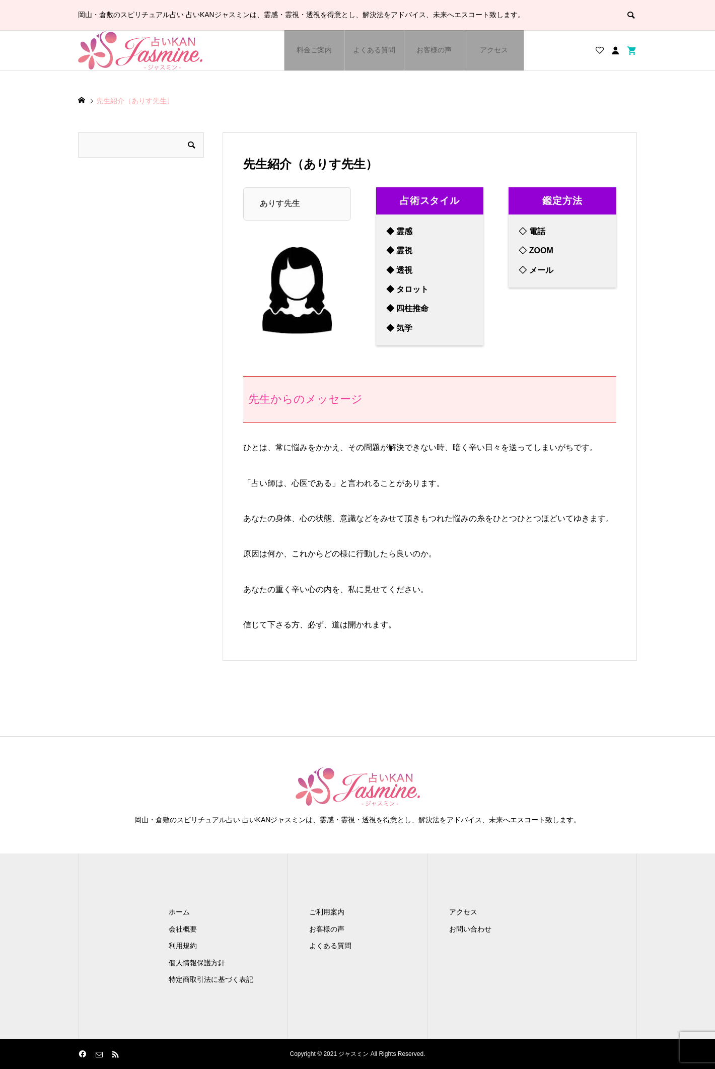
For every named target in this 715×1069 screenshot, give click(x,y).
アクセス (494, 50)
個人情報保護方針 (197, 963)
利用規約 (183, 946)
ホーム (179, 912)
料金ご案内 (314, 50)
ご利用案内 (326, 912)
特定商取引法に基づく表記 (211, 979)
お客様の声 (434, 50)
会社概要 (183, 929)
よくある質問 (374, 50)
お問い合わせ (470, 929)
